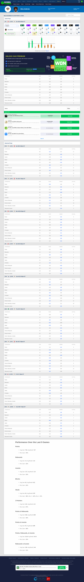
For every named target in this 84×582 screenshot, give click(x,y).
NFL (14, 1)
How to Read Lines (40, 4)
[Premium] (82, 2)
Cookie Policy (43, 558)
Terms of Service (34, 558)
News (22, 4)
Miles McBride (10, 29)
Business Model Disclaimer (68, 558)
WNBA (45, 1)
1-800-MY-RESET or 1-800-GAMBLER (39, 575)
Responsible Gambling (54, 558)
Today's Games (16, 4)
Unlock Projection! (10, 33)
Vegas (33, 4)
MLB (23, 1)
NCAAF (29, 1)
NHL (40, 1)
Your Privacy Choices (23, 558)
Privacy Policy (12, 558)
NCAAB (35, 1)
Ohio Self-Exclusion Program (42, 576)
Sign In (47, 50)
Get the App (27, 4)
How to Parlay (48, 4)
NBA (19, 1)
